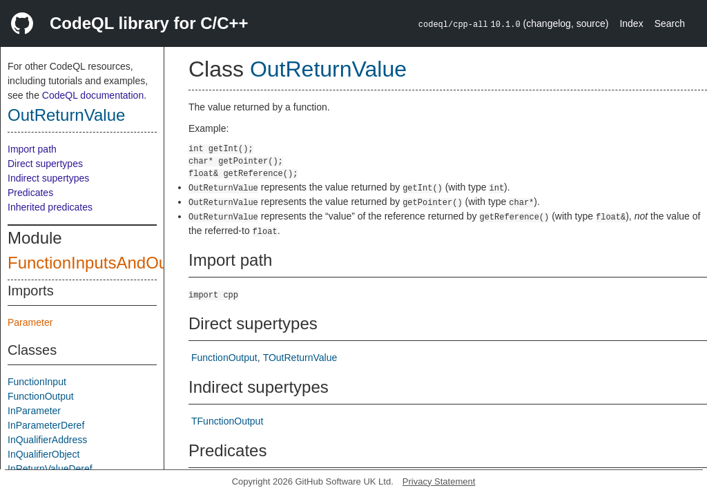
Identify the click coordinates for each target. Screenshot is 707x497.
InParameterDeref (46, 425)
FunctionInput (37, 381)
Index (631, 23)
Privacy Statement (439, 481)
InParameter (34, 410)
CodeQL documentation (93, 95)
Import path (32, 149)
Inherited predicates (50, 207)
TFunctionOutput (227, 421)
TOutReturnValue (300, 357)
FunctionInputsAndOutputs (106, 262)
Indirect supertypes (48, 178)
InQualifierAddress (47, 439)
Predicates (30, 192)
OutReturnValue (66, 115)
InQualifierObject (43, 454)
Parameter (30, 322)
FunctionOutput (41, 396)
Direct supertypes (45, 163)
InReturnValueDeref (50, 468)
